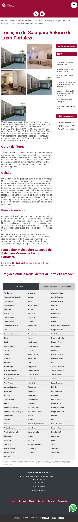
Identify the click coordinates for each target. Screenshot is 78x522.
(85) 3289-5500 (66, 126)
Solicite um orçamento (66, 46)
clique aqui (34, 263)
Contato (51, 501)
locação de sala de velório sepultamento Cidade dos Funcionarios (66, 96)
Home (13, 501)
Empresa (22, 501)
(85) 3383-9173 (18, 263)
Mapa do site (62, 501)
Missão (31, 501)
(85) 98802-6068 (66, 130)
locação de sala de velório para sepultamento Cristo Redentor (66, 86)
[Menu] (74, 5)
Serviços (41, 501)
